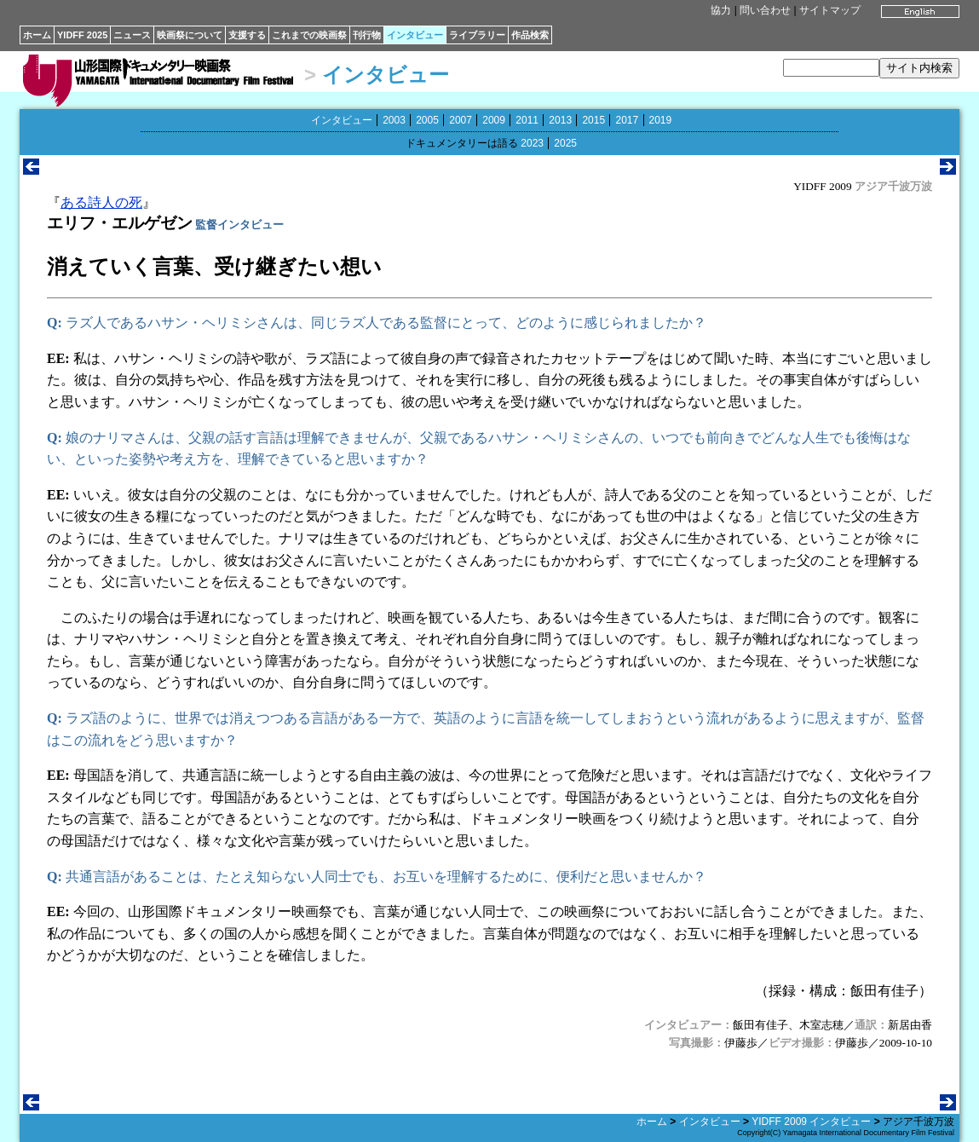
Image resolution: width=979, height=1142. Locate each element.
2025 (565, 143)
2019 (660, 120)
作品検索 (530, 35)
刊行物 (367, 35)
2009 (493, 120)
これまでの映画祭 (309, 35)
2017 (626, 120)
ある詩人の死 (101, 202)
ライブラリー (477, 35)
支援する (247, 35)
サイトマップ (830, 10)
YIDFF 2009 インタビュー (811, 1122)
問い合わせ (765, 10)
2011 (526, 120)
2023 (532, 143)
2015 (593, 120)
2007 (460, 120)
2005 (427, 120)
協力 (721, 10)
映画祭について (189, 35)
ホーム (37, 35)
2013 (560, 120)
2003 (394, 120)
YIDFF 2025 (82, 35)
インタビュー (415, 35)
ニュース (132, 35)
